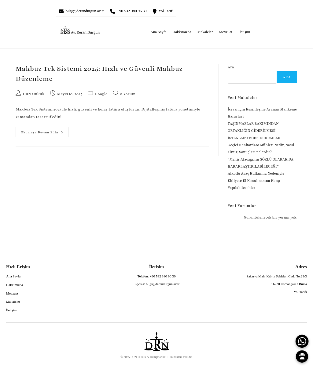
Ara (231, 68)
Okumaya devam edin (39, 132)
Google (101, 95)
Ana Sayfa (158, 33)
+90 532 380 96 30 (141, 11)
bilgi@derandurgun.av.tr (88, 11)
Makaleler (205, 33)
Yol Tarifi (180, 11)
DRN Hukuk (34, 95)
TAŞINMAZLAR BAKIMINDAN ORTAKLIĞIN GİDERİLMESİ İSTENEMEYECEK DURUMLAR (254, 132)
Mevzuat (225, 33)
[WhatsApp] (302, 341)
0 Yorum (127, 95)
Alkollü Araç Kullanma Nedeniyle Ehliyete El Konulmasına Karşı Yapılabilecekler (256, 181)
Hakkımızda (181, 33)
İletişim (244, 33)
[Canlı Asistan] (302, 356)
